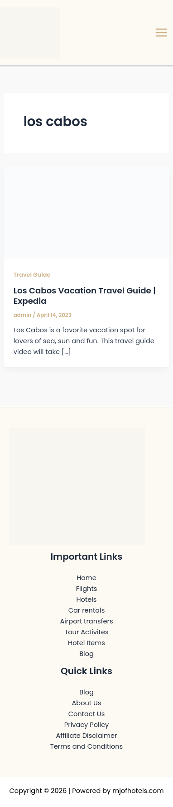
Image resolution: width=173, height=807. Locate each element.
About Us (86, 703)
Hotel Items (86, 642)
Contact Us (86, 713)
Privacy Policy (86, 724)
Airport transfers (86, 621)
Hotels (87, 599)
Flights (86, 588)
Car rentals (86, 610)
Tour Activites (86, 632)
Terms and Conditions (86, 746)
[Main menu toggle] (161, 32)
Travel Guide (32, 274)
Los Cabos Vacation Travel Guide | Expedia (85, 296)
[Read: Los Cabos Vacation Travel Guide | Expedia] (86, 212)
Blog (86, 653)
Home (86, 577)
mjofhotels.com (137, 790)
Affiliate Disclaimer (86, 735)
